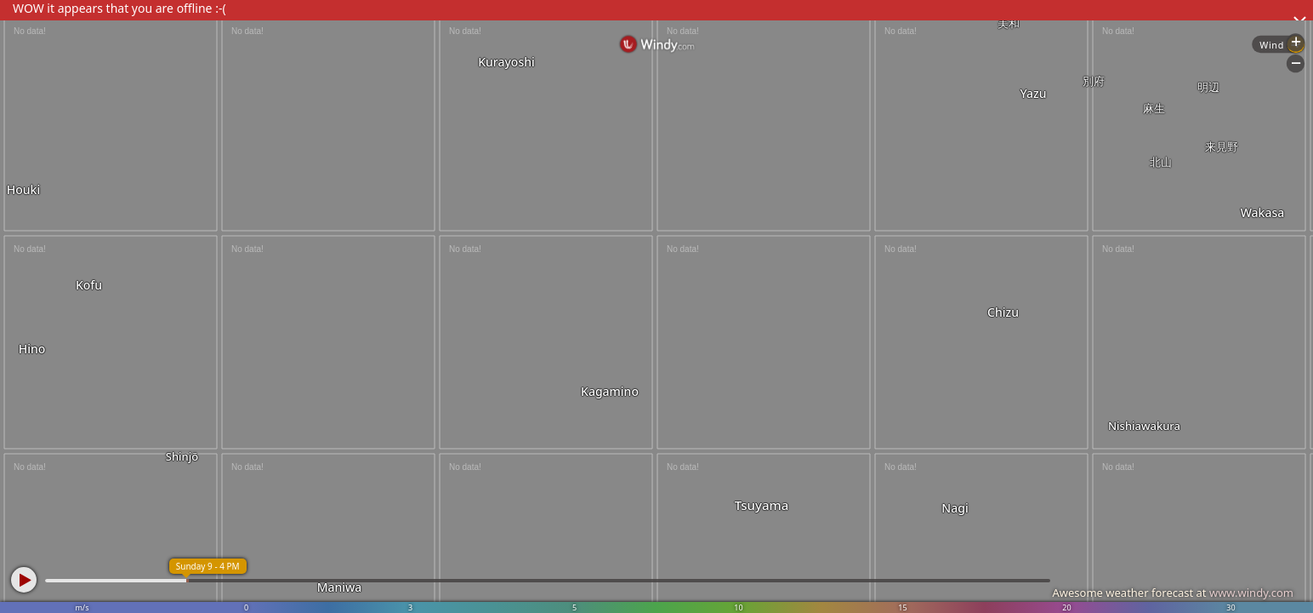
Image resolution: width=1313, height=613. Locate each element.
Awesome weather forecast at (1172, 592)
